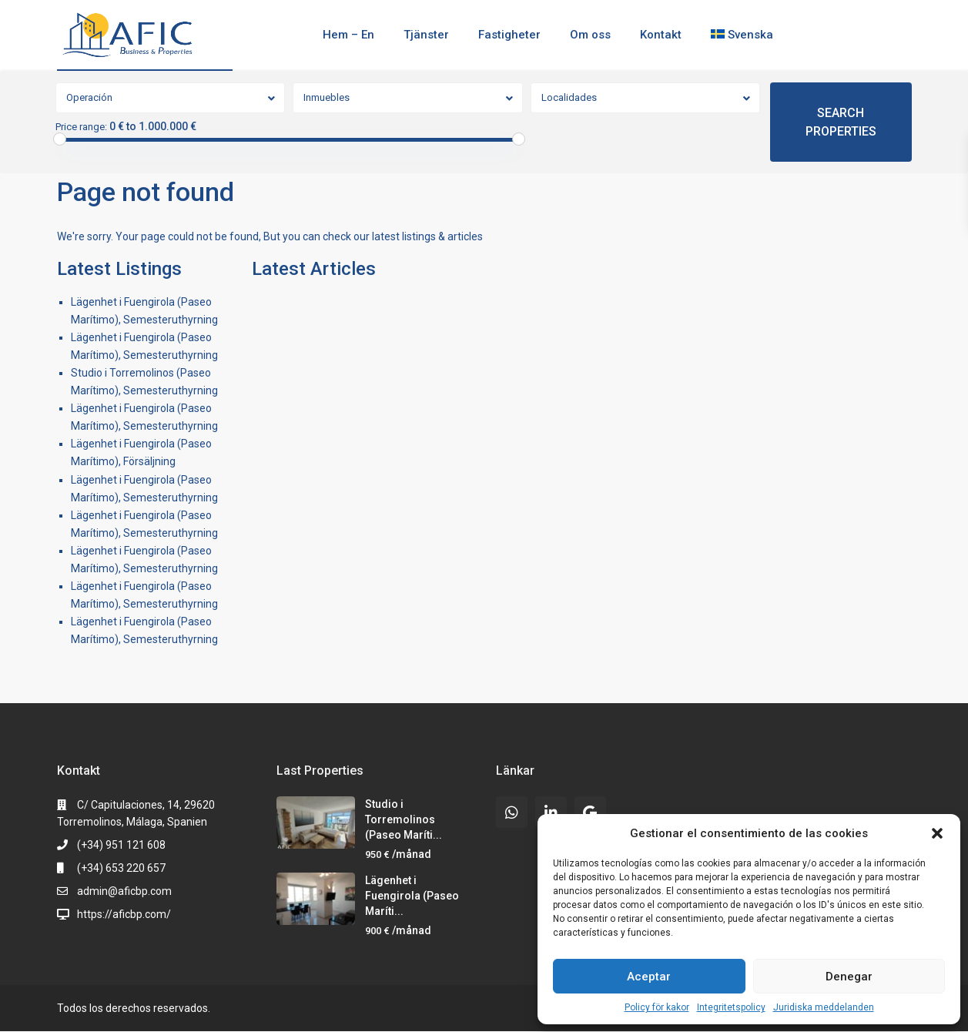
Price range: (81, 127)
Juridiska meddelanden (823, 1007)
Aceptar (649, 976)
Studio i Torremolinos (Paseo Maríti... (403, 819)
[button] (937, 833)
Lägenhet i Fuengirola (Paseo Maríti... (412, 895)
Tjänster (426, 35)
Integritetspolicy (731, 1007)
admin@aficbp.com (124, 891)
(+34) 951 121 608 (121, 845)
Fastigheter (509, 35)
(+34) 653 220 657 (121, 868)
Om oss (590, 35)
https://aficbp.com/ (124, 914)
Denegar (849, 976)
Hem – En (348, 35)
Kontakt (661, 35)
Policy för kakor (657, 1007)
